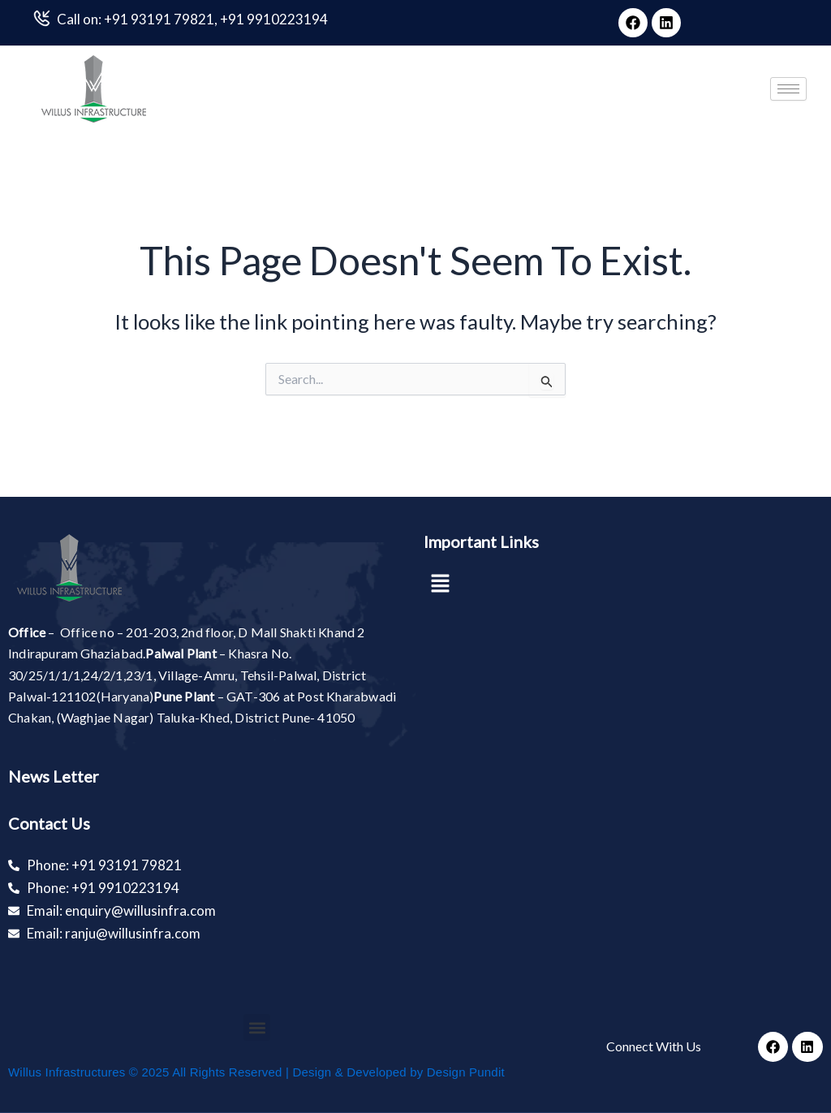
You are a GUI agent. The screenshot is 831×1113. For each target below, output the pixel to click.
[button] (440, 584)
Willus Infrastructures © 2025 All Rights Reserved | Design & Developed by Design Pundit (256, 1072)
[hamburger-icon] (788, 89)
